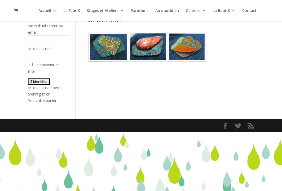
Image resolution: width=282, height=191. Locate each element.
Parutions (139, 11)
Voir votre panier (42, 100)
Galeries (193, 11)
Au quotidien (167, 11)
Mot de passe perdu (45, 87)
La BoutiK (221, 11)
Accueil (44, 11)
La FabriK (71, 11)
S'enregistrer (39, 94)
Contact (249, 11)
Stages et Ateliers (102, 11)
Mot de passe (40, 48)
